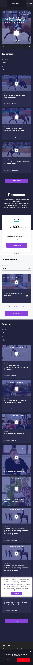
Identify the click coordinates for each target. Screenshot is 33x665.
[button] (14, 253)
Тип (3, 337)
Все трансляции (16, 180)
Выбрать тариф (16, 245)
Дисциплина (5, 59)
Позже (9, 660)
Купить (24, 660)
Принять (16, 593)
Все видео (16, 313)
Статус (4, 67)
